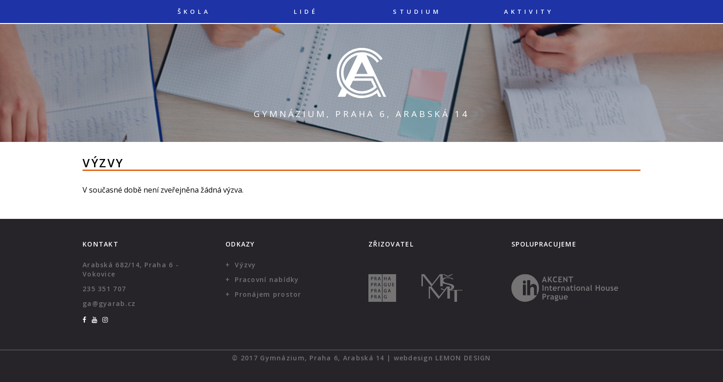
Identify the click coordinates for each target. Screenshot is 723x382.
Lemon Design (463, 357)
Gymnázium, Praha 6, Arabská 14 (361, 114)
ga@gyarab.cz (109, 303)
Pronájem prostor (268, 294)
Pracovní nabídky (267, 279)
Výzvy (245, 264)
